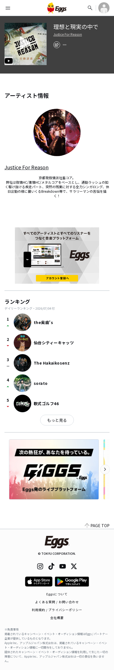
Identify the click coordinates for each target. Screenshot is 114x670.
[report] (64, 44)
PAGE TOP (97, 525)
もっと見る (57, 420)
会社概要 (57, 617)
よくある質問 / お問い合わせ (57, 602)
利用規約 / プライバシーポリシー (57, 609)
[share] (56, 44)
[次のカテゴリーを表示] (105, 469)
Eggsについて (57, 594)
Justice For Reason (67, 34)
